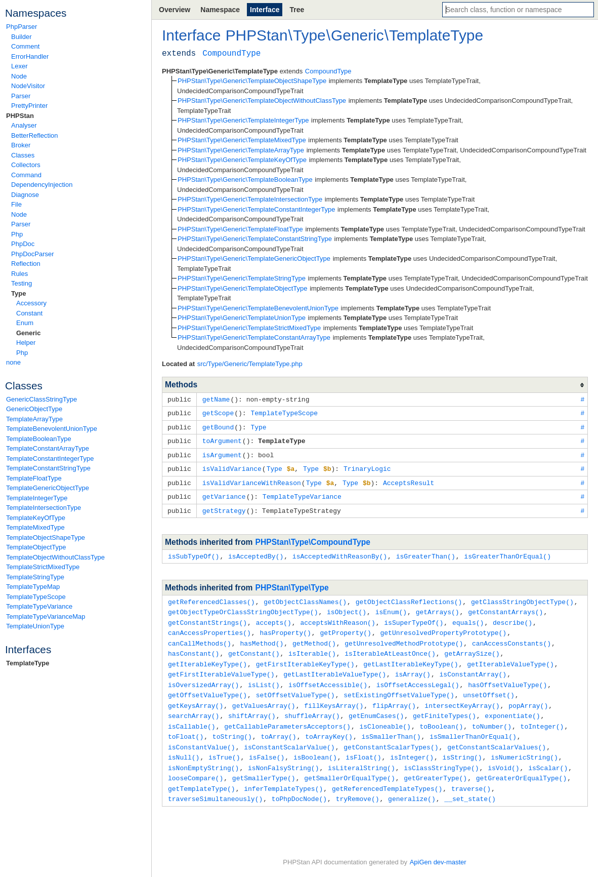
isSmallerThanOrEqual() (473, 724)
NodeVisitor (28, 86)
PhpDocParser (32, 254)
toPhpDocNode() (299, 783)
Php (17, 234)
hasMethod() (261, 636)
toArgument (222, 439)
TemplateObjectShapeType (45, 537)
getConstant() (253, 645)
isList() (263, 675)
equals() (468, 616)
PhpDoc (22, 244)
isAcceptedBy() (255, 551)
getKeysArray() (195, 695)
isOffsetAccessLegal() (417, 675)
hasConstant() (193, 645)
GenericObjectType (34, 409)
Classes (22, 155)
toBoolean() (441, 715)
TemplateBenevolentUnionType (51, 428)
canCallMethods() (199, 636)
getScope (218, 412)
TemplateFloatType (34, 478)
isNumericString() (524, 744)
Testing (21, 283)
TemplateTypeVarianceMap (46, 616)
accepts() (273, 616)
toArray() (278, 724)
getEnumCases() (376, 704)
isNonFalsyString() (283, 754)
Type (18, 293)
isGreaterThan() (425, 551)
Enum (24, 323)
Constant (29, 313)
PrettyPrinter (29, 105)
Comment (25, 46)
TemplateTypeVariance (39, 606)
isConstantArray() (472, 665)
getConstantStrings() (207, 616)
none (13, 362)
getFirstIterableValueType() (221, 665)
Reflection (25, 263)
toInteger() (542, 715)
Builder (21, 37)
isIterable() (312, 645)
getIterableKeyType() (207, 655)
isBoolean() (315, 744)
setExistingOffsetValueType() (399, 685)
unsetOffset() (488, 685)
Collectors (25, 165)
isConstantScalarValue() (289, 734)
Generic (28, 333)
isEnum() (391, 606)
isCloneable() (384, 715)
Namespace (220, 10)
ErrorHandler (30, 56)
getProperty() (345, 625)
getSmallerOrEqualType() (349, 764)
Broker (20, 145)
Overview (174, 10)
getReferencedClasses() (211, 596)
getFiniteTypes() (444, 704)
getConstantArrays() (505, 606)
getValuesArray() (263, 695)
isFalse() (266, 744)
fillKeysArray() (333, 695)
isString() (462, 744)
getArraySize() (471, 645)
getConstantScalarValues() (496, 734)
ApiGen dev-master (438, 862)
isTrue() (224, 744)
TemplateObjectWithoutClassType (55, 557)
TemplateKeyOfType (35, 518)
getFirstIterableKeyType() (305, 655)
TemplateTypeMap (33, 586)
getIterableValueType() (510, 655)
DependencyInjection (41, 184)
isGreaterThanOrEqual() (507, 551)
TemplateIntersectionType (43, 507)
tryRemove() (357, 783)
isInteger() (412, 744)
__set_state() (469, 783)
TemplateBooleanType (38, 439)
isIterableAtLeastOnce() (390, 645)
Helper (25, 342)
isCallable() (192, 715)
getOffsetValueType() (207, 685)
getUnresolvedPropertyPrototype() (443, 625)
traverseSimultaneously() (215, 783)
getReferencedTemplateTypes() (387, 774)
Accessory (31, 303)
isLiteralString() (361, 754)
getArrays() (437, 606)
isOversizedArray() (203, 675)
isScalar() (548, 754)
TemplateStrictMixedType (42, 567)
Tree (296, 10)
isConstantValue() (201, 734)
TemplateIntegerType (36, 498)
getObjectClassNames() (305, 596)
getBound (218, 425)
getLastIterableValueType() (334, 665)
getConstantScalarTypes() (391, 734)
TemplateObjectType (36, 547)
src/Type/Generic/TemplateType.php (250, 364)
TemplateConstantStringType (48, 468)
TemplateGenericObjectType (47, 488)
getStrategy (224, 506)
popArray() (528, 695)
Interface (264, 10)
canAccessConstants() (511, 636)
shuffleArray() (311, 704)
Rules (19, 273)
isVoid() (503, 754)
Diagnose (25, 194)
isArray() (413, 665)
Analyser (24, 125)
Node (19, 76)
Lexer (19, 66)
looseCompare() (195, 764)
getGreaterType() (435, 764)
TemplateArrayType (34, 419)
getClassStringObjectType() (522, 596)
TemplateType (27, 663)
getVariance (224, 492)
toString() (232, 724)
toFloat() (185, 724)
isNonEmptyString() (203, 754)
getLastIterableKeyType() (410, 655)
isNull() (183, 744)
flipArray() (394, 695)
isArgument (222, 452)
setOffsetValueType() (295, 685)
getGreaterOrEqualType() (521, 764)
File (16, 204)
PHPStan (20, 115)
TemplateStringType (35, 577)
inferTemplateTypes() (283, 774)
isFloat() (363, 744)
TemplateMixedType (35, 527)
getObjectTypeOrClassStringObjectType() (243, 606)
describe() (512, 616)
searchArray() (193, 704)
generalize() (412, 783)
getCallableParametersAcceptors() (287, 715)
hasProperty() (285, 625)
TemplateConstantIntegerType (50, 458)
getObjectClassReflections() (409, 596)
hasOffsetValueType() (507, 675)
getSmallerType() (263, 764)
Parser (20, 96)
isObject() (346, 606)
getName (216, 399)
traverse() (471, 774)
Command (26, 175)
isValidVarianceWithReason (251, 479)
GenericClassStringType (41, 399)
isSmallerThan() (390, 724)
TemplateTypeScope (36, 597)
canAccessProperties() (209, 625)
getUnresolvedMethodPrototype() (404, 636)
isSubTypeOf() (193, 551)
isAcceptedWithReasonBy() (339, 551)
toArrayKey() (329, 724)
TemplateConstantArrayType (47, 448)
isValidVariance (232, 465)
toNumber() (491, 715)
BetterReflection (34, 135)
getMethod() (314, 636)
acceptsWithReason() (337, 616)
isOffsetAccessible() (327, 675)
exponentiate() (512, 704)
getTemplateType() (201, 774)
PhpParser (21, 26)
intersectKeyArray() (461, 695)
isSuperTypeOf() (413, 616)
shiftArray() (252, 704)
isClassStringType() (441, 754)
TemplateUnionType (35, 626)
